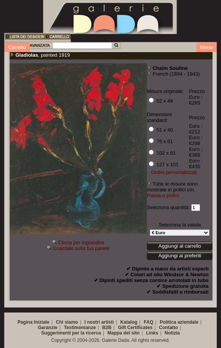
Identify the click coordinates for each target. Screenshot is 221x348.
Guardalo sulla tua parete (81, 248)
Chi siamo (67, 322)
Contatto (168, 327)
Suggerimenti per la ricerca (71, 333)
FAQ (148, 322)
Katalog (128, 322)
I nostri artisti (99, 322)
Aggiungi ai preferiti (179, 255)
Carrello (17, 47)
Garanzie (48, 327)
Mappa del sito (123, 333)
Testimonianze (79, 327)
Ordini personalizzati (174, 172)
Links (152, 333)
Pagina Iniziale (33, 322)
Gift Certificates (135, 327)
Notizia (172, 333)
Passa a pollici (163, 195)
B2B (107, 327)
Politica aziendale (179, 322)
